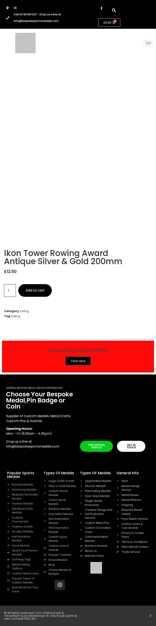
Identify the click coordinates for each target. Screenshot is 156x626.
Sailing (24, 311)
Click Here (78, 361)
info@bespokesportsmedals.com (32, 446)
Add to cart (35, 290)
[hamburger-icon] (148, 43)
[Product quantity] (10, 290)
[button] (113, 10)
